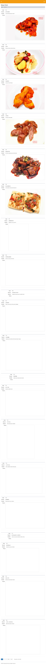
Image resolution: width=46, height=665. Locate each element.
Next (8, 659)
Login (44, 1)
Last (11, 659)
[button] (1, 1)
